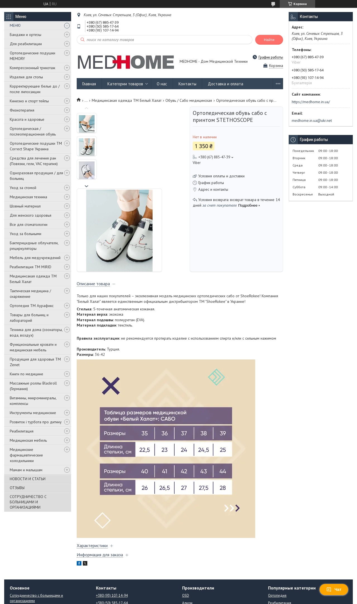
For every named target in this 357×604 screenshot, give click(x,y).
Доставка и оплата (225, 84)
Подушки (275, 578)
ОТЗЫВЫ (17, 487)
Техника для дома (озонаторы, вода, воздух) (36, 332)
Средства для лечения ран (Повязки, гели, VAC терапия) (34, 161)
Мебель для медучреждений (35, 257)
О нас (162, 84)
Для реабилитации (26, 43)
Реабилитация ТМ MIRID (30, 266)
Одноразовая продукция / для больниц (36, 175)
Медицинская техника (28, 196)
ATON (186, 578)
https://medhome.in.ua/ (311, 101)
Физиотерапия (22, 110)
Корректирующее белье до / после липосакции (35, 89)
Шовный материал (25, 206)
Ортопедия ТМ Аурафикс (32, 305)
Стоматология (279, 555)
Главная (89, 84)
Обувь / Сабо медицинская (188, 100)
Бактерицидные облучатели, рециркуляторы (34, 245)
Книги (273, 570)
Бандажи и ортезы (25, 34)
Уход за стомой (23, 187)
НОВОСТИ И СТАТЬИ (27, 478)
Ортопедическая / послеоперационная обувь (33, 131)
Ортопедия (277, 540)
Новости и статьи (23, 553)
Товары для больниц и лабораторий (29, 317)
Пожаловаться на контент (183, 598)
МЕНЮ (15, 25)
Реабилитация (21, 431)
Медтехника (278, 562)
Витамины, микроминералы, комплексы (33, 400)
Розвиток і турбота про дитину (36, 421)
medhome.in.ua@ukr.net (312, 120)
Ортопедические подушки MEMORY (32, 55)
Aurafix (187, 555)
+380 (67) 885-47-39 (112, 555)
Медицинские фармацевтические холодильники (26, 455)
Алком (187, 547)
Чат (333, 589)
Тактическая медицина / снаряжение (30, 293)
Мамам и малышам (26, 469)
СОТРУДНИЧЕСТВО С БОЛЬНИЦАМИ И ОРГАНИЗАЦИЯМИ (28, 502)
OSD (185, 540)
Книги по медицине (26, 373)
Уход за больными (25, 233)
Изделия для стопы (26, 76)
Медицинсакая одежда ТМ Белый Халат (33, 279)
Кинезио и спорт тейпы (29, 100)
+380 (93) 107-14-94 (112, 540)
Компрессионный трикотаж (32, 67)
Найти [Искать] (269, 40)
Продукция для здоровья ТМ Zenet (35, 362)
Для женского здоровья (30, 215)
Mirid (186, 562)
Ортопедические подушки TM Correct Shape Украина (36, 146)
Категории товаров (125, 84)
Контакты (187, 84)
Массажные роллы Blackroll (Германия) (33, 386)
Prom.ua (202, 593)
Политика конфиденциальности (231, 598)
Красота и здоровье (27, 119)
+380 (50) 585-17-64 (112, 547)
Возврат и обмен (23, 568)
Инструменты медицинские (33, 412)
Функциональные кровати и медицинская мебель (33, 347)
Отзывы (16, 560)
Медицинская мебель (28, 440)
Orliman (188, 570)
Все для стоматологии (28, 224)
